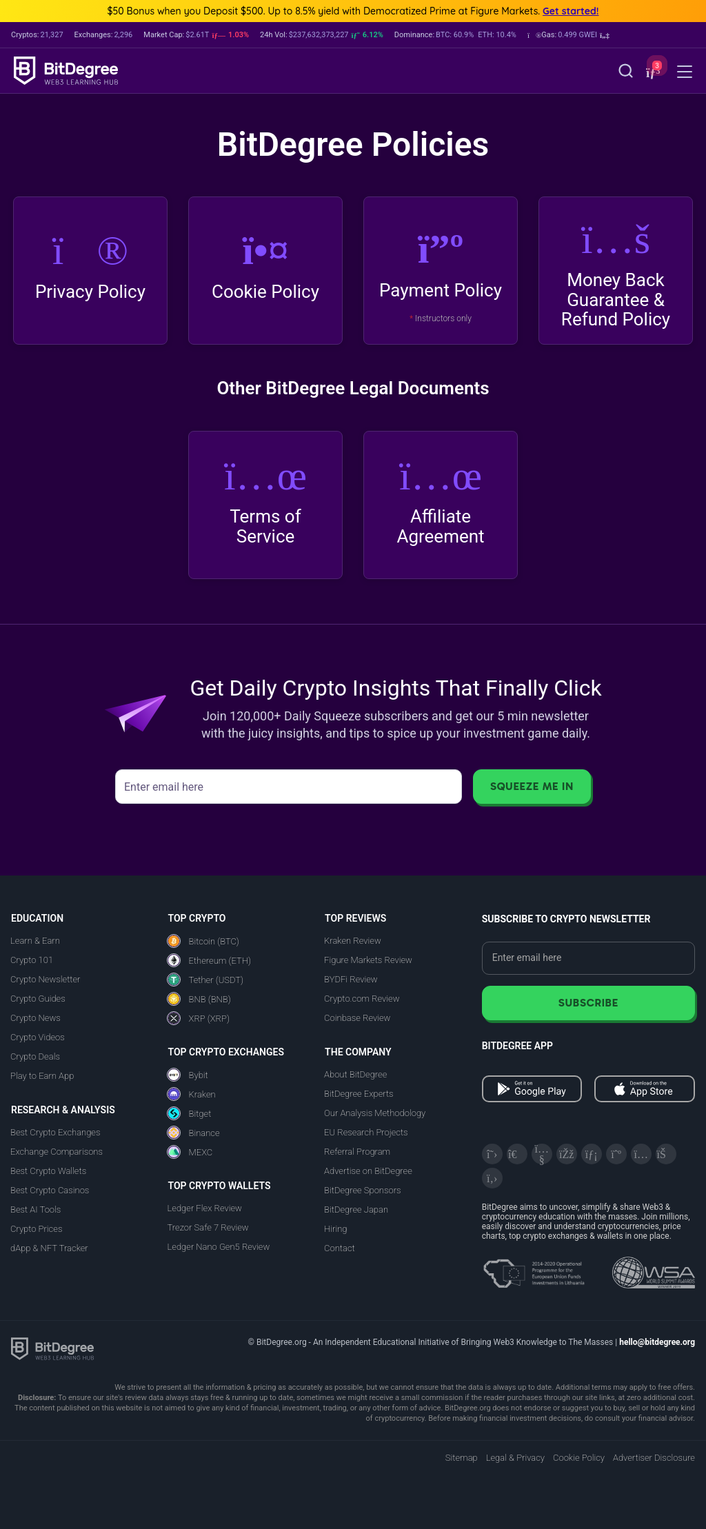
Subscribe (588, 1002)
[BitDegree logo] (52, 1348)
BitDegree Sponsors (362, 1190)
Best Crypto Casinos (49, 1190)
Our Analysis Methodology (374, 1113)
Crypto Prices (36, 1229)
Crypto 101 (31, 960)
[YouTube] (542, 1154)
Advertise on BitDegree (368, 1171)
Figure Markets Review (368, 960)
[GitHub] (492, 1178)
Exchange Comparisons (56, 1151)
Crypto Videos (37, 1037)
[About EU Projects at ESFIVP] (533, 1268)
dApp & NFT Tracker (49, 1248)
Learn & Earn (35, 940)
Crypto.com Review (361, 998)
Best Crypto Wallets (48, 1171)
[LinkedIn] (591, 1154)
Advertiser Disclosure (654, 1457)
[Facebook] (566, 1154)
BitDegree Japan (356, 1209)
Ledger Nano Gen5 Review (219, 1247)
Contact (339, 1248)
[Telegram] (517, 1154)
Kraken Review (352, 940)
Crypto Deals (35, 1056)
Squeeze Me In (532, 786)
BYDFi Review (351, 979)
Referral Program (357, 1151)
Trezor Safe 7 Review (208, 1227)
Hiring (335, 1229)
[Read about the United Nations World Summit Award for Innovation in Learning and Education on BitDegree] (653, 1268)
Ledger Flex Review (205, 1208)
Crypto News (35, 1018)
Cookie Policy (579, 1457)
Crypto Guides (37, 998)
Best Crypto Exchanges (55, 1132)
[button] (568, 35)
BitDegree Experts (358, 1093)
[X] (492, 1154)
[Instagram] (641, 1154)
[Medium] (616, 1154)
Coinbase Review (357, 1018)
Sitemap (461, 1457)
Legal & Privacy (515, 1457)
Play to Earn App (42, 1076)
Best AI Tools (35, 1209)
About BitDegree (355, 1074)
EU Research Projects (365, 1132)
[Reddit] (666, 1154)
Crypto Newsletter (45, 979)
